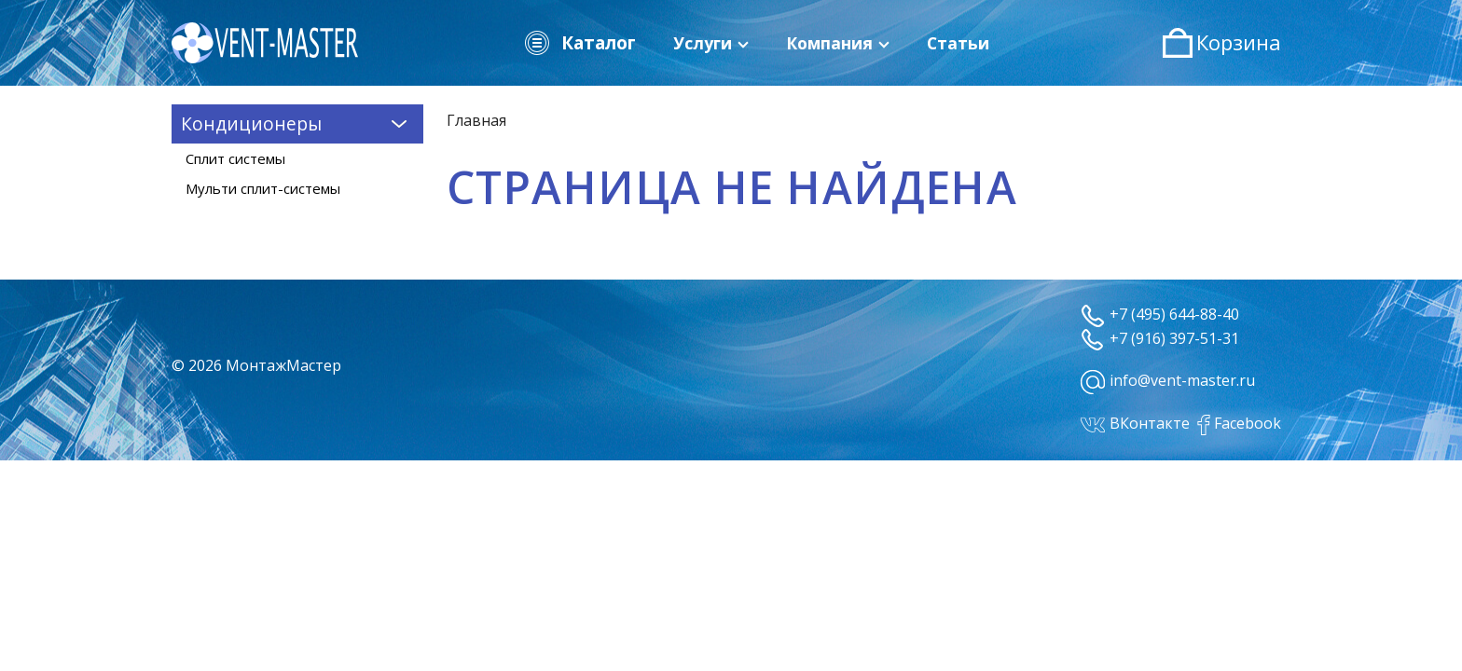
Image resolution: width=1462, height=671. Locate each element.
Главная (476, 120)
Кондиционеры (297, 123)
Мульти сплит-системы (263, 188)
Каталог (579, 43)
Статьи (958, 43)
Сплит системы (235, 158)
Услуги (711, 43)
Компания (838, 43)
